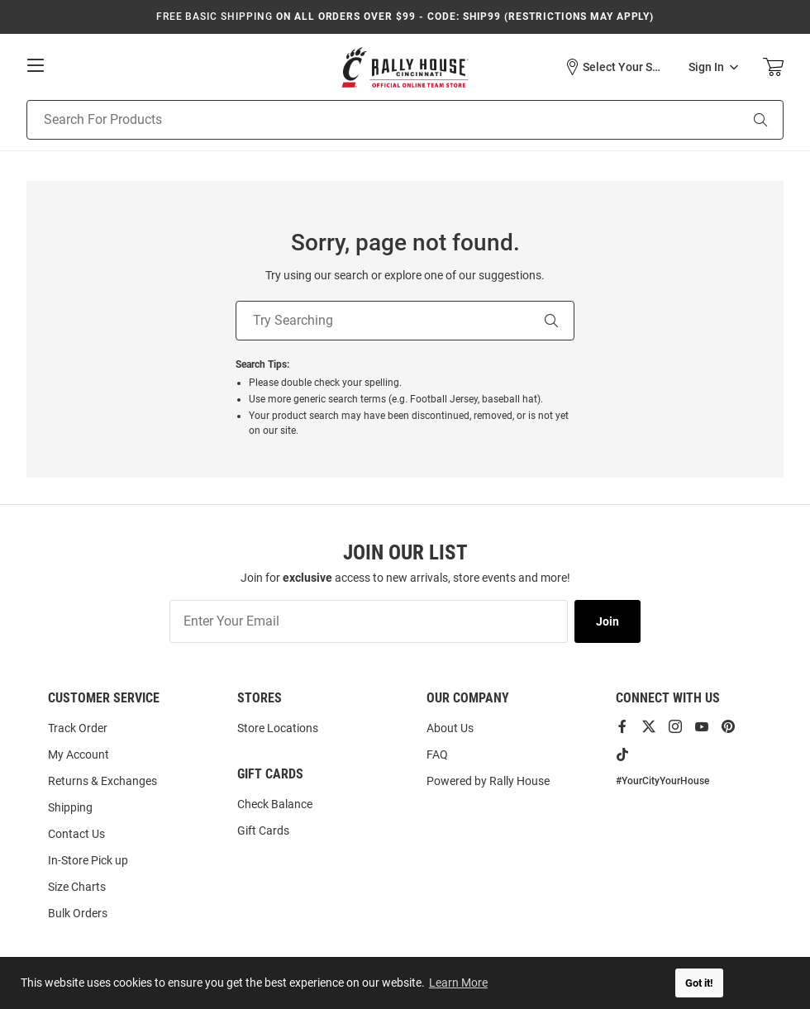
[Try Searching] (381, 321)
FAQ (437, 754)
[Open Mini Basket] (773, 67)
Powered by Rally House (488, 781)
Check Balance (274, 804)
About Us (450, 728)
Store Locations (277, 728)
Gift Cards (263, 830)
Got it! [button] (699, 983)
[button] (614, 67)
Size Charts (77, 886)
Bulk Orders (77, 913)
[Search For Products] (361, 120)
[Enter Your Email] (368, 621)
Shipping (70, 807)
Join (607, 621)
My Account (78, 754)
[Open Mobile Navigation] (35, 65)
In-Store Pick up (88, 860)
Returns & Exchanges (102, 781)
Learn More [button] (459, 982)
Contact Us (76, 833)
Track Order (77, 728)
